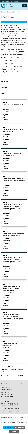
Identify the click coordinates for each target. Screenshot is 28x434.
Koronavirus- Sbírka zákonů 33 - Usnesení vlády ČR (13, 130)
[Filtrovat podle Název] (14, 78)
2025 (18, 63)
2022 (17, 60)
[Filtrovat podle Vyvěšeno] (14, 84)
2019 (18, 58)
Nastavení (14, 431)
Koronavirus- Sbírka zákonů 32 (13, 106)
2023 (5, 63)
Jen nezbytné (19, 427)
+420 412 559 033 (7, 392)
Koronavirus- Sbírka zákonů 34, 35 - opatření (13, 155)
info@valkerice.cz (7, 396)
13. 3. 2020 (6, 112)
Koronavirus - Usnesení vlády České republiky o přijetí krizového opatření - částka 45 (13, 260)
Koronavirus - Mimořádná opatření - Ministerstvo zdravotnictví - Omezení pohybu (13, 317)
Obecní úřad (11, 12)
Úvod (3, 12)
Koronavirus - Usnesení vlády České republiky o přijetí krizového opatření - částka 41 (13, 207)
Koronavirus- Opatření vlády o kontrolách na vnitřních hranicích (14, 180)
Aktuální (5, 120)
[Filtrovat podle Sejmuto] (14, 90)
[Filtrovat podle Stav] (14, 96)
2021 (11, 60)
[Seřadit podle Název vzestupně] (6, 75)
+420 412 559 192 (7, 394)
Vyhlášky (6, 72)
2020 (5, 60)
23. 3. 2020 (6, 269)
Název (3, 76)
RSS (19, 22)
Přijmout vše (8, 427)
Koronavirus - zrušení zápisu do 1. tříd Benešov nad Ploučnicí (14, 234)
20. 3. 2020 (6, 240)
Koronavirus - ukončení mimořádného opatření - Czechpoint (11, 345)
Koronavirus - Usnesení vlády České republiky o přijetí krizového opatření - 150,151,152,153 (12, 289)
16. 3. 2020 (6, 161)
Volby (14, 69)
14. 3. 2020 (6, 136)
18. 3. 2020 (6, 216)
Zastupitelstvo (17, 72)
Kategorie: (4, 57)
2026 (5, 66)
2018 (11, 58)
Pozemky (6, 69)
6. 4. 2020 (6, 297)
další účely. (19, 419)
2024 (11, 63)
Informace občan (16, 66)
